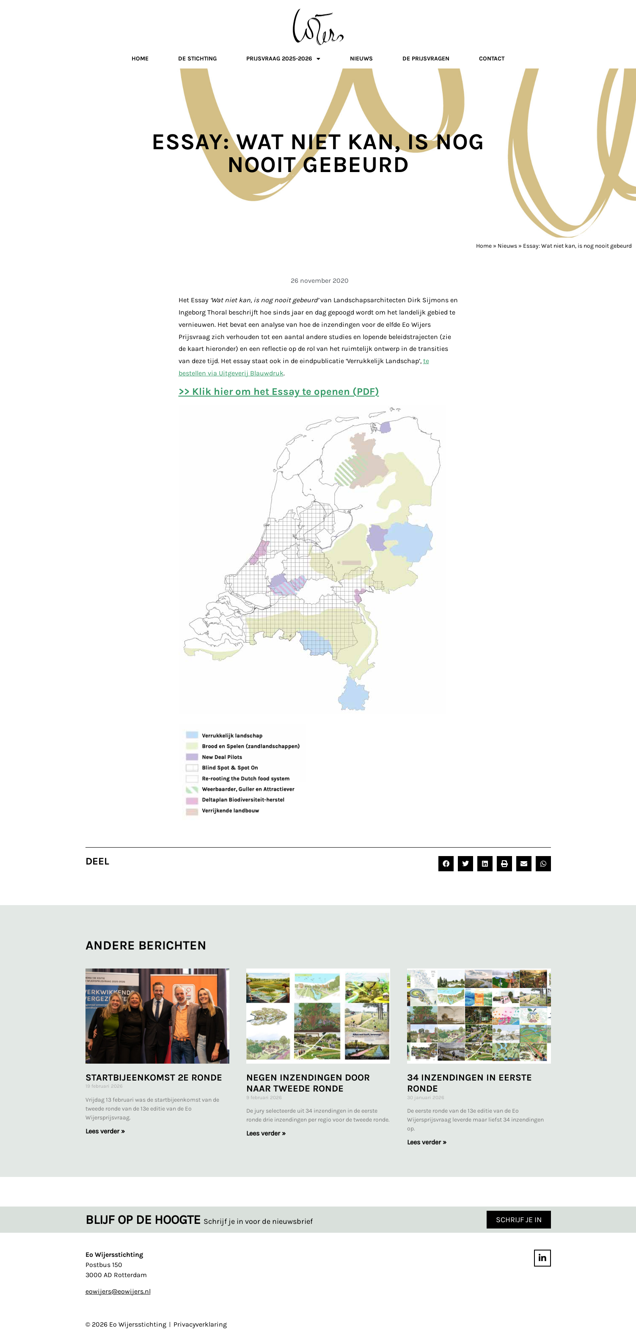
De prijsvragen (425, 58)
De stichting (197, 58)
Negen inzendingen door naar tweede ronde (308, 1083)
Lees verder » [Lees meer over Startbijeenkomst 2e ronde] (105, 1131)
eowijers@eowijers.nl (118, 1291)
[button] (446, 863)
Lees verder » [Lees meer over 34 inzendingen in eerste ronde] (426, 1142)
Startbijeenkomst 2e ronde (153, 1077)
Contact (491, 58)
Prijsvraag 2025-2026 (283, 60)
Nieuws (361, 58)
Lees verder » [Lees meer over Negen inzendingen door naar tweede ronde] (266, 1133)
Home (140, 58)
